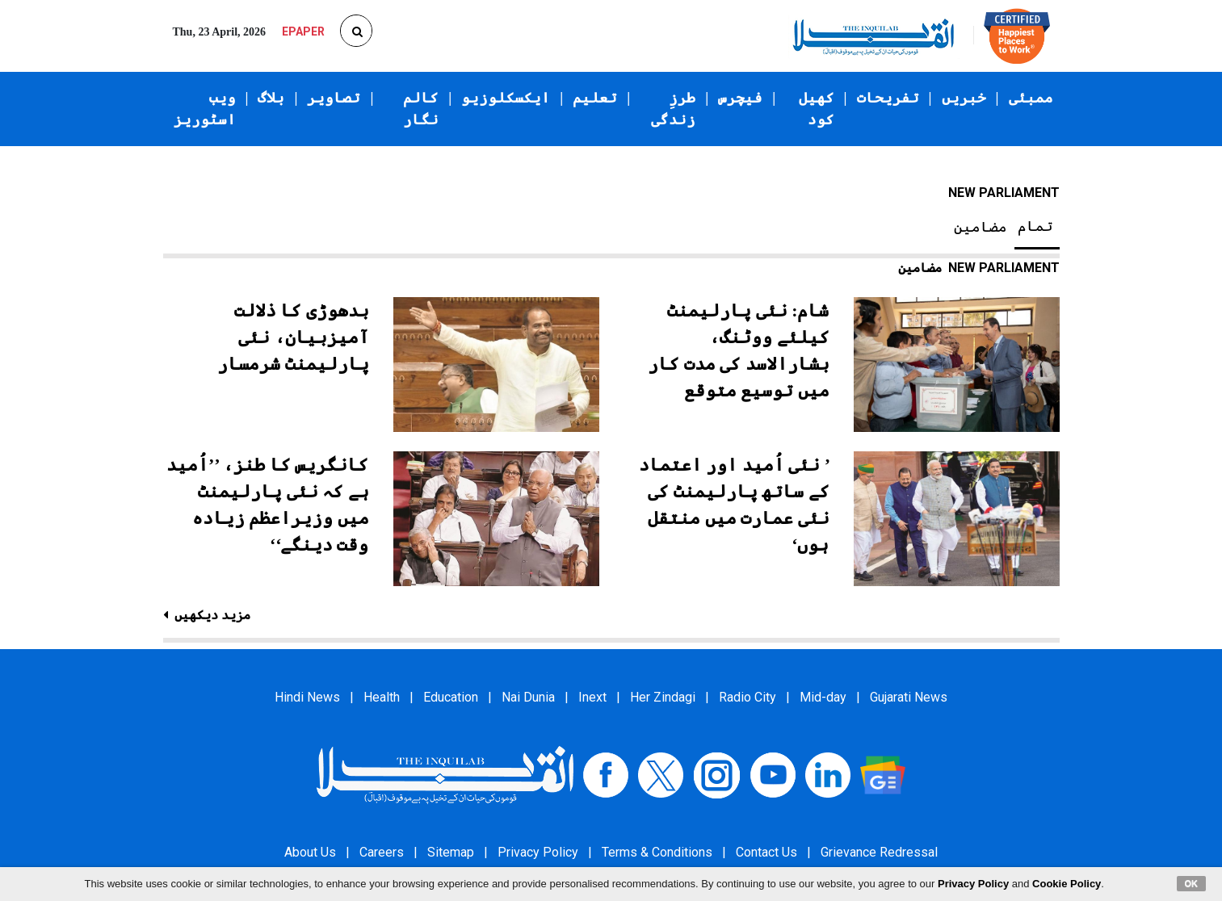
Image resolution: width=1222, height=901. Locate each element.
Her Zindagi (662, 697)
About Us (310, 852)
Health (381, 697)
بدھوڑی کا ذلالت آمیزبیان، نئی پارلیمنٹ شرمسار (293, 337)
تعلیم (595, 98)
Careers (381, 852)
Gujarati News (908, 697)
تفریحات (888, 98)
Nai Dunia (528, 697)
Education (450, 697)
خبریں (964, 98)
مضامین (980, 227)
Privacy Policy (538, 852)
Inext (592, 697)
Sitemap (450, 852)
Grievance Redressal (879, 852)
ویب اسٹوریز (205, 109)
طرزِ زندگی (673, 109)
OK (1192, 883)
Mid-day (823, 697)
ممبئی (1031, 98)
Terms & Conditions (657, 852)
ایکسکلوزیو (505, 98)
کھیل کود (816, 109)
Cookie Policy (1066, 884)
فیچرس (740, 98)
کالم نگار (421, 109)
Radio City (747, 697)
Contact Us (766, 852)
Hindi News (307, 697)
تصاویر (333, 98)
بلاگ (271, 98)
